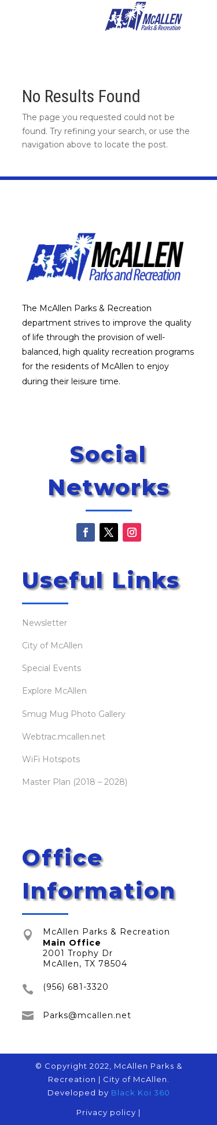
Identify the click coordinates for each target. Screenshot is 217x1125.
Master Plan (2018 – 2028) (74, 782)
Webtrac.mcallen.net (63, 736)
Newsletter (44, 623)
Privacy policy (106, 1112)
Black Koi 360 (140, 1092)
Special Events (51, 668)
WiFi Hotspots (51, 759)
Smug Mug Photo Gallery (74, 714)
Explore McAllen (54, 691)
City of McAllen (52, 645)
